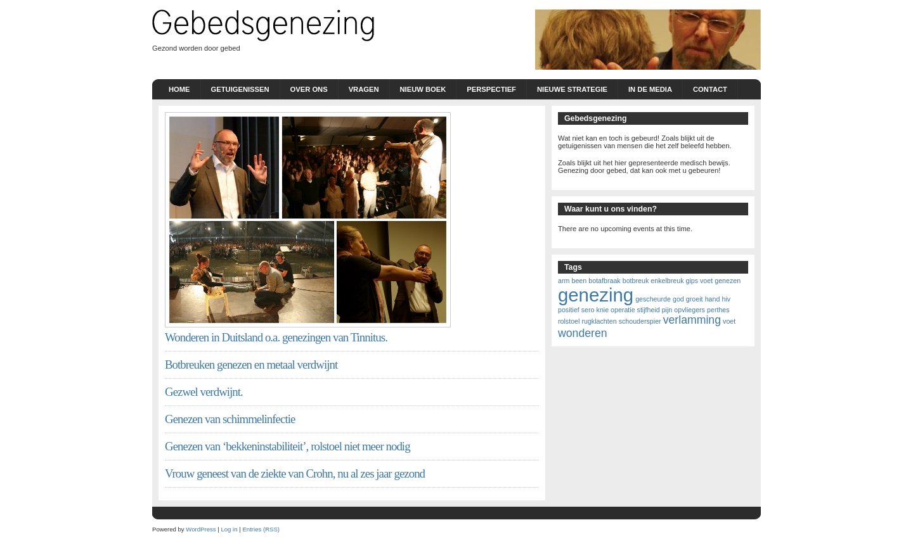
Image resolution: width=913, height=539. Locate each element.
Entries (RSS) (261, 529)
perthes (718, 310)
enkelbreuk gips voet (682, 280)
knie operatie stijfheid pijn (635, 310)
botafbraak (604, 280)
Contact (710, 89)
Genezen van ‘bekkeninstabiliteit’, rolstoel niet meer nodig (287, 446)
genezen (728, 280)
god (678, 299)
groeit (694, 299)
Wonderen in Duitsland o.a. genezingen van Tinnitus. (276, 337)
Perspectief (491, 89)
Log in (229, 529)
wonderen (582, 333)
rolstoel (569, 321)
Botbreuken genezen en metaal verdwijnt (251, 364)
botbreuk (636, 280)
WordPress (201, 529)
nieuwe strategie (572, 89)
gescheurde (653, 299)
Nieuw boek (423, 89)
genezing (595, 294)
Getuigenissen (240, 89)
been (578, 280)
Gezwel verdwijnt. (204, 391)
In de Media (650, 89)
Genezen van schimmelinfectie (230, 419)
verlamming (692, 320)
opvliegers (689, 310)
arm (563, 280)
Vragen (364, 89)
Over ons (309, 89)
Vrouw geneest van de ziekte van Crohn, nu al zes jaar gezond (295, 473)
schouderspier (640, 321)
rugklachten (598, 321)
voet (729, 321)
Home (179, 89)
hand (712, 299)
